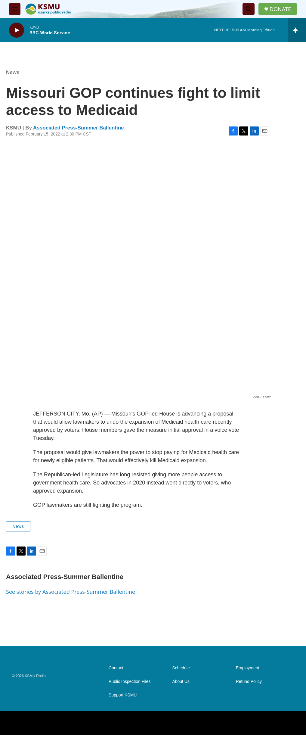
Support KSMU (123, 695)
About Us (181, 681)
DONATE (280, 9)
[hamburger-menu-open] (14, 9)
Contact (116, 668)
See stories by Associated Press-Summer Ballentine (70, 591)
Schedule (181, 668)
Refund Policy (249, 681)
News (12, 72)
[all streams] (297, 30)
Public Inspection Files (129, 681)
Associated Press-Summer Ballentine (78, 128)
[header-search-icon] (249, 9)
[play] (16, 30)
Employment (247, 668)
